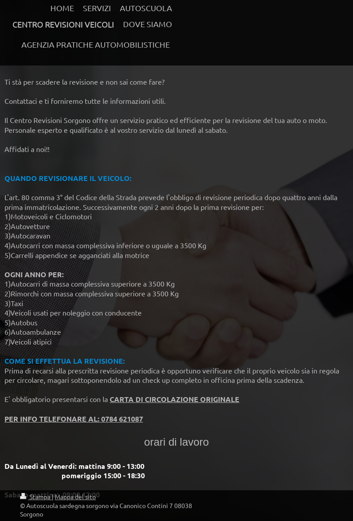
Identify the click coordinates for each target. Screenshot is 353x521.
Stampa (36, 496)
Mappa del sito (75, 496)
